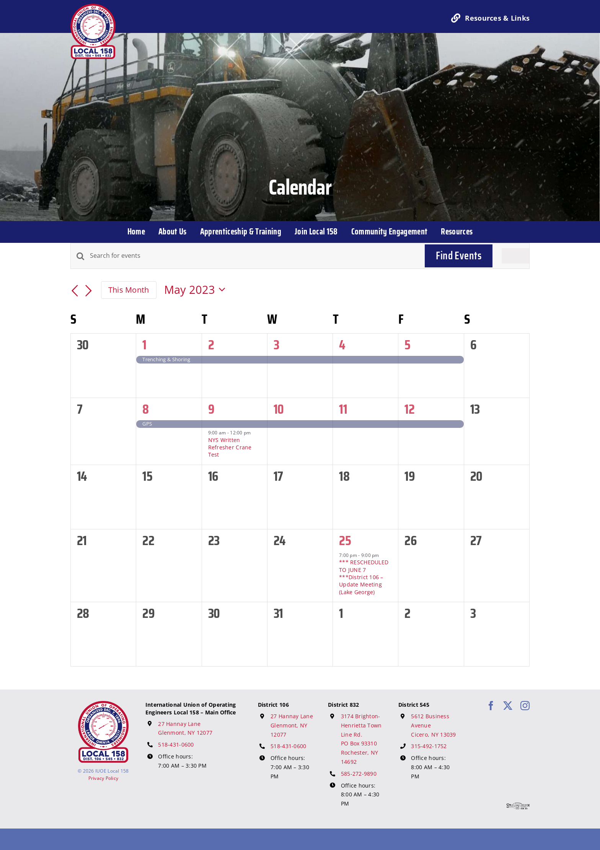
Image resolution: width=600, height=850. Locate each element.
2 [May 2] (211, 344)
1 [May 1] (144, 344)
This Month (128, 289)
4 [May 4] (342, 344)
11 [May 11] (343, 408)
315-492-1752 (429, 746)
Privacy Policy (103, 778)
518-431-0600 (176, 744)
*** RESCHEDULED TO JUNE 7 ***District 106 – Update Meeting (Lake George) (363, 576)
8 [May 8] (145, 408)
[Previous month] (75, 291)
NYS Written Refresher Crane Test (230, 447)
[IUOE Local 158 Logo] (103, 704)
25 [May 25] (345, 540)
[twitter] (507, 705)
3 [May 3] (276, 344)
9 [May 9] (211, 408)
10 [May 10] (279, 408)
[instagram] (525, 705)
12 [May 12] (409, 408)
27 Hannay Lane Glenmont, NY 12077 (292, 725)
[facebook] (491, 705)
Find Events (458, 255)
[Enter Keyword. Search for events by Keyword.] (253, 256)
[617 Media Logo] (518, 806)
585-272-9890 (359, 773)
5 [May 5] (407, 344)
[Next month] (88, 291)
